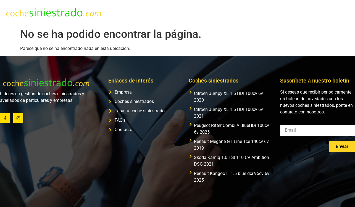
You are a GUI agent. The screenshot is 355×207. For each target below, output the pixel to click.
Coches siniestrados (218, 12)
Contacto (340, 12)
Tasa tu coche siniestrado (274, 12)
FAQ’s (315, 12)
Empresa (179, 12)
